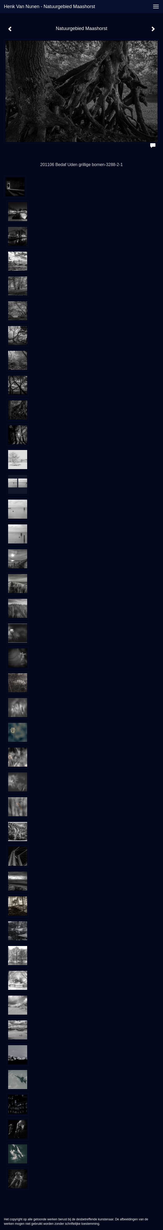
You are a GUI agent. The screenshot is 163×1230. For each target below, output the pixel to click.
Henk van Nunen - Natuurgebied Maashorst (49, 6)
